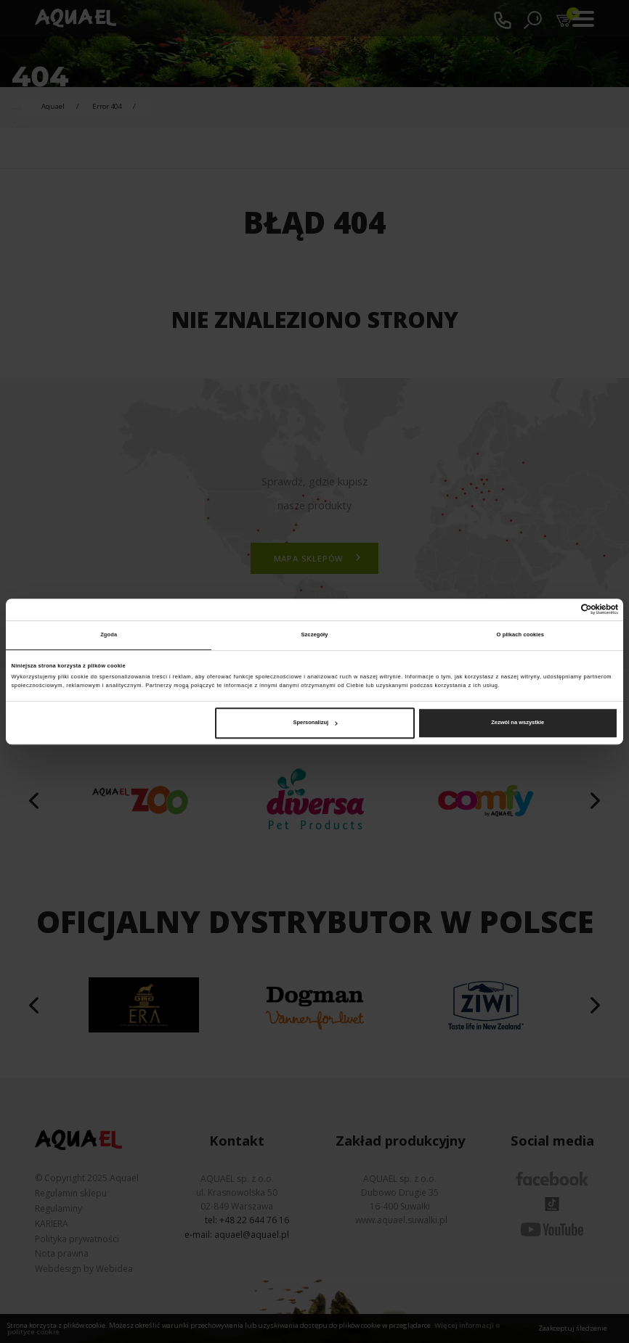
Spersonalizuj (315, 722)
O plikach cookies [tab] (520, 634)
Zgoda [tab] (108, 634)
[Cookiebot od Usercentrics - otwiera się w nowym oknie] (554, 609)
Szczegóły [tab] (314, 634)
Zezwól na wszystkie (517, 722)
